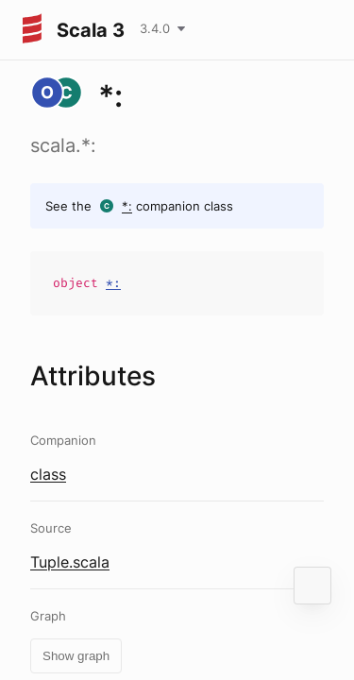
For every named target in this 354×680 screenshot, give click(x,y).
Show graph (76, 656)
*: (127, 205)
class (48, 474)
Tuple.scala (70, 561)
